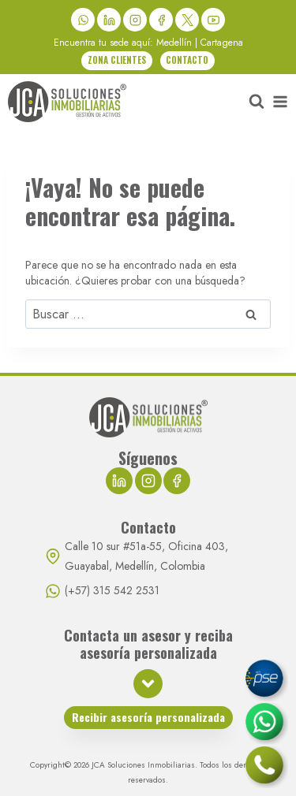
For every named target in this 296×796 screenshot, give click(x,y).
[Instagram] (135, 20)
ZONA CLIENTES (117, 60)
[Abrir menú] (280, 102)
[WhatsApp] (83, 20)
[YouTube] (213, 20)
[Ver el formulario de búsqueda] (256, 102)
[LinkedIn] (109, 20)
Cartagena (221, 42)
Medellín (174, 42)
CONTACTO (187, 60)
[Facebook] (161, 20)
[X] (187, 20)
